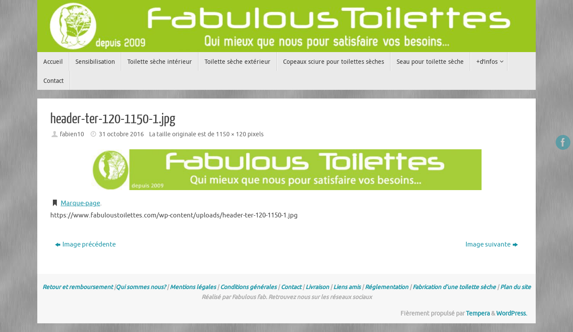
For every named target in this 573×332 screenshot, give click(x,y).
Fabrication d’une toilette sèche (454, 287)
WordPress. (511, 313)
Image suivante (492, 244)
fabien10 (72, 134)
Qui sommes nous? (141, 287)
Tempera (478, 313)
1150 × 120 (231, 134)
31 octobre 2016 (121, 134)
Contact (291, 287)
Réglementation (386, 287)
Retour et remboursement (77, 287)
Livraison (317, 287)
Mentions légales (193, 287)
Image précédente (85, 244)
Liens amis (347, 287)
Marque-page (80, 203)
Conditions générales (248, 287)
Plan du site (515, 287)
